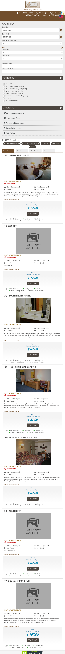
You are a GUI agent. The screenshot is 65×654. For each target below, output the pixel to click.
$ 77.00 (32, 208)
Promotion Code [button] (12, 118)
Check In (5, 27)
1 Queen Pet (10, 98)
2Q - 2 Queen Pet (12, 101)
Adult (32, 146)
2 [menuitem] (19, 187)
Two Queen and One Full (14, 93)
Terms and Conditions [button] (14, 123)
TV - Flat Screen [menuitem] (14, 219)
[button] (32, 4)
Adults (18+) (5, 50)
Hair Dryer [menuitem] (26, 219)
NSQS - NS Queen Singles (14, 91)
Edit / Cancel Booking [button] (14, 113)
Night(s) (46, 143)
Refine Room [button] (32, 78)
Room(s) (56, 143)
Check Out (5, 34)
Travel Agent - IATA (7, 69)
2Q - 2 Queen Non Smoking (15, 86)
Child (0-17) (5, 55)
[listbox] (32, 43)
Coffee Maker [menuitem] (38, 219)
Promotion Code (7, 63)
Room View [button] (6, 151)
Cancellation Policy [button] (12, 128)
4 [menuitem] (48, 260)
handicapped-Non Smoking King (17, 96)
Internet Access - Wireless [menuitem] (35, 221)
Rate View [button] (20, 151)
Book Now (32, 213)
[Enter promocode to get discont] (33, 66)
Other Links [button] (32, 108)
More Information (12, 200)
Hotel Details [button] (34, 151)
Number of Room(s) (9, 40)
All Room (9, 84)
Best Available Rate (12, 181)
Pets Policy (9, 133)
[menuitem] (32, 113)
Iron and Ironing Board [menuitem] (16, 221)
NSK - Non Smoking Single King (16, 89)
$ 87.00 (32, 349)
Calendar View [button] (48, 151)
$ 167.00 (32, 634)
